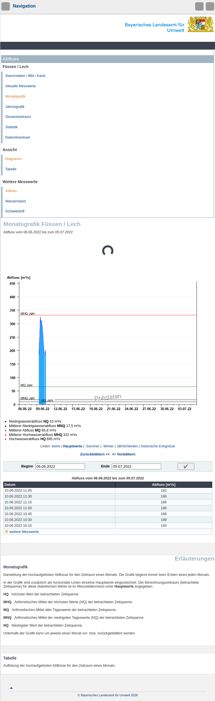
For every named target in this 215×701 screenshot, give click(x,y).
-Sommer (92, 446)
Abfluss (11, 191)
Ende (105, 466)
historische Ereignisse (158, 446)
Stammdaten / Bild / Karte (25, 76)
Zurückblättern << (95, 454)
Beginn (27, 466)
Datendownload (17, 137)
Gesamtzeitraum (18, 117)
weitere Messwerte (24, 532)
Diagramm (13, 159)
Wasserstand (15, 201)
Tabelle (10, 169)
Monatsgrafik (15, 96)
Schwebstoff (14, 211)
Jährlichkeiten (127, 446)
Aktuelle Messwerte (20, 86)
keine (56, 446)
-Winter (108, 446)
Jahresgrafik (15, 107)
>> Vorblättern (123, 454)
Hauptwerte (72, 446)
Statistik (11, 127)
